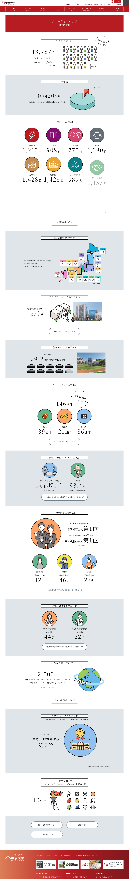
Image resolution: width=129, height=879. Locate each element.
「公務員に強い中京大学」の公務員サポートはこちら (64, 590)
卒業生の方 (89, 5)
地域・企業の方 (100, 5)
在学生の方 (111, 5)
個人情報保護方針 (66, 856)
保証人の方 (80, 5)
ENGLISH (117, 1)
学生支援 (57, 9)
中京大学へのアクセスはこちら (64, 331)
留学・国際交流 (86, 9)
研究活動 (101, 9)
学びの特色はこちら (47, 834)
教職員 (119, 5)
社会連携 (116, 9)
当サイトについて (52, 856)
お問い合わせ (39, 856)
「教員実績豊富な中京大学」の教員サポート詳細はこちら (64, 647)
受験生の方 (71, 5)
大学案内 (12, 9)
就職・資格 (72, 9)
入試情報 (42, 9)
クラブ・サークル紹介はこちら (64, 441)
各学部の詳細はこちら (64, 222)
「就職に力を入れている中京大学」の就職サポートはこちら (64, 497)
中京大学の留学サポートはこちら (64, 700)
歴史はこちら (82, 825)
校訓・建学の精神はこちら (47, 825)
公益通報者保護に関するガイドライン (86, 856)
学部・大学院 (27, 9)
